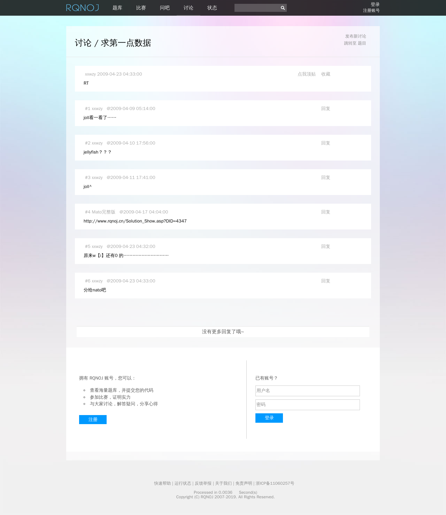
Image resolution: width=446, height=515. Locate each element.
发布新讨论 (355, 36)
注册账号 (371, 10)
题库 (117, 8)
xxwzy (90, 74)
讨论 (188, 8)
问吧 (165, 8)
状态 (212, 8)
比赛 (141, 8)
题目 (362, 43)
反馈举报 (203, 483)
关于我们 (223, 483)
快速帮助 (162, 483)
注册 (93, 419)
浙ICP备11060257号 (275, 483)
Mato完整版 (104, 212)
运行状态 (183, 483)
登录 (375, 4)
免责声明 (244, 483)
